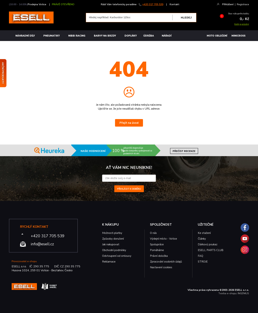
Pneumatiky (51, 35)
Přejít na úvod (129, 123)
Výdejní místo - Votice (163, 238)
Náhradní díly (25, 35)
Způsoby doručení (113, 238)
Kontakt (174, 4)
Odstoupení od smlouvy (116, 256)
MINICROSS (238, 35)
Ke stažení (204, 233)
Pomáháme (157, 250)
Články (202, 238)
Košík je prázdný (241, 24)
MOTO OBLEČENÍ (217, 35)
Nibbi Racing (76, 35)
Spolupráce (157, 244)
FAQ (200, 256)
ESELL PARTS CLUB (210, 250)
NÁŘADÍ (166, 35)
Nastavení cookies (161, 267)
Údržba (148, 35)
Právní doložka (159, 256)
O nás (153, 233)
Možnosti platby (112, 233)
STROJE (203, 261)
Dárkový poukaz (207, 244)
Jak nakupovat (110, 244)
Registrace (243, 4)
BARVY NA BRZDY (105, 35)
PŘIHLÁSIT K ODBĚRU (129, 188)
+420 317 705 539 (152, 4)
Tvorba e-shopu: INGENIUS (233, 293)
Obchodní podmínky (114, 250)
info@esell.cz (42, 244)
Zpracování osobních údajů (166, 261)
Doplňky (131, 35)
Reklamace (109, 261)
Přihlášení (227, 4)
